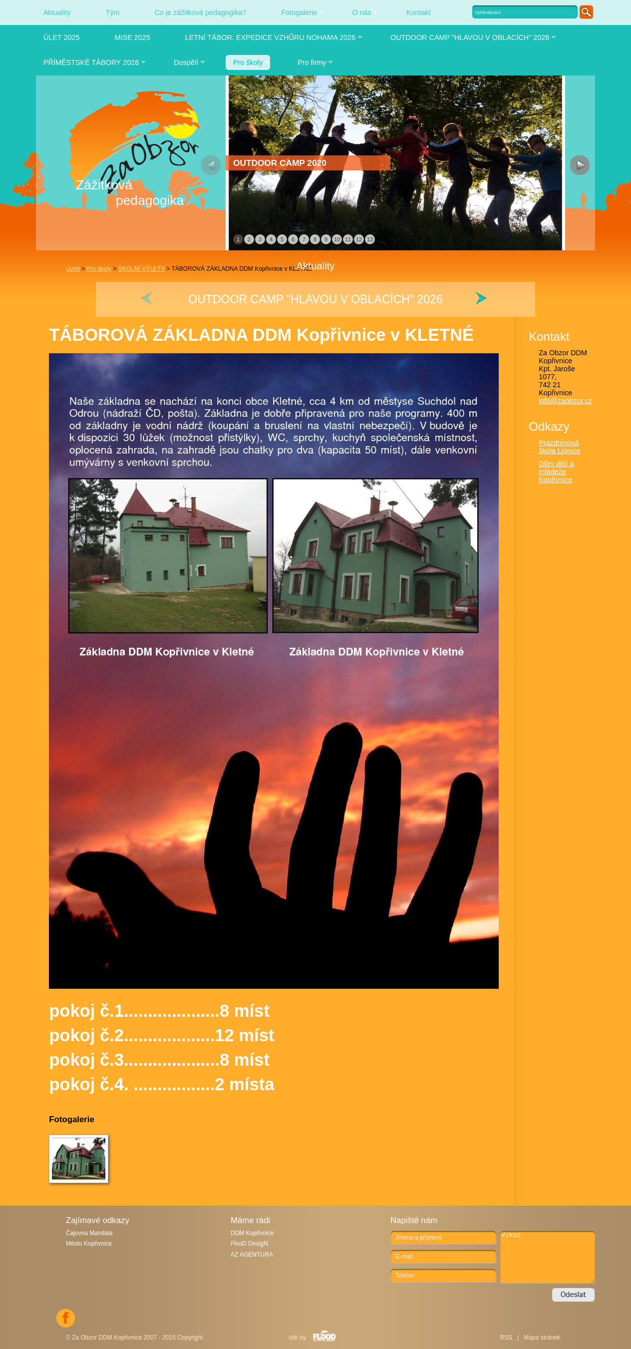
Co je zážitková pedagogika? (200, 12)
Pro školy (248, 62)
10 (337, 239)
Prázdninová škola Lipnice (559, 447)
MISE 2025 (132, 37)
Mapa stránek (542, 1337)
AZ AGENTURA (252, 1254)
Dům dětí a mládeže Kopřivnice (556, 472)
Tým (112, 12)
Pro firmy (312, 62)
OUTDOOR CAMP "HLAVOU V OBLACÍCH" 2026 (469, 37)
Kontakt (418, 12)
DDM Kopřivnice (252, 1233)
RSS (506, 1337)
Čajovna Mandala (89, 1233)
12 (359, 239)
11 (348, 239)
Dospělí (186, 62)
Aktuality (56, 12)
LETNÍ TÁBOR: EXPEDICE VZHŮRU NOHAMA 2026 (270, 37)
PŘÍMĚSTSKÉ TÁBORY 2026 (91, 62)
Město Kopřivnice (89, 1243)
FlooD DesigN (249, 1243)
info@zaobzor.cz (565, 401)
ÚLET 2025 (61, 37)
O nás (361, 12)
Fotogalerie (299, 12)
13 (370, 239)
